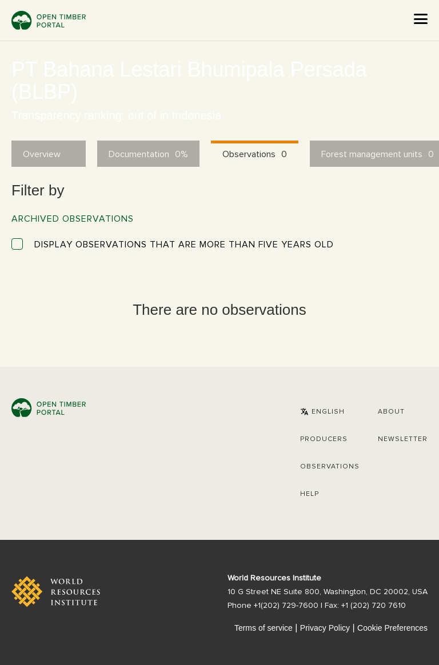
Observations (330, 466)
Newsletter (403, 439)
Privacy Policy (325, 627)
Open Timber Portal (48, 20)
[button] (322, 411)
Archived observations (72, 218)
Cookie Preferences (392, 627)
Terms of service (263, 627)
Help (309, 494)
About (391, 411)
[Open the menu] (421, 19)
